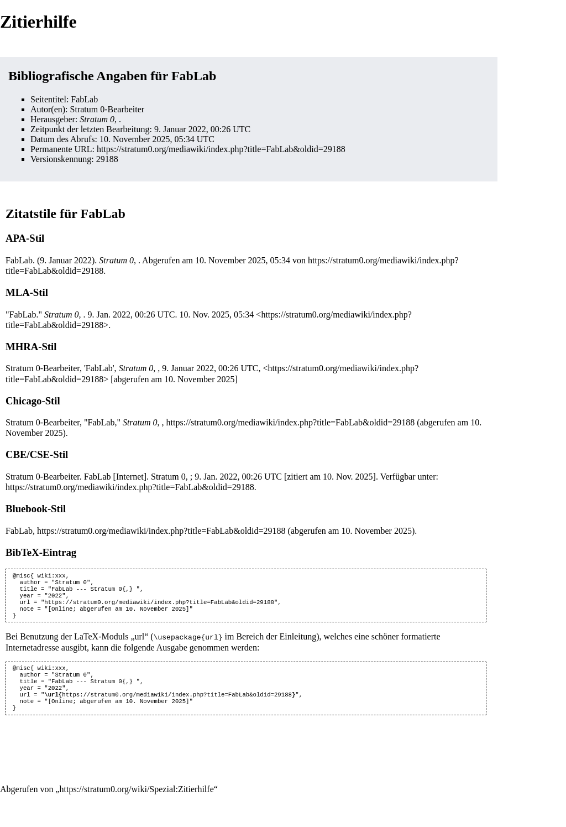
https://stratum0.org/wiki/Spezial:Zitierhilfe (137, 804)
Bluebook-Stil (36, 508)
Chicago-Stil (33, 401)
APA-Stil (25, 238)
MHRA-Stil (31, 346)
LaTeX (86, 644)
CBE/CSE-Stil (37, 454)
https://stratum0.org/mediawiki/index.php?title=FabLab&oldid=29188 (221, 149)
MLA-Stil (27, 292)
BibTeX (22, 552)
